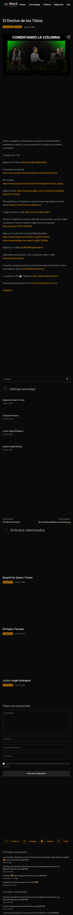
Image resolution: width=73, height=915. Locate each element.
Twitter (66, 841)
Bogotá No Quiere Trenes (14, 400)
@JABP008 (26, 247)
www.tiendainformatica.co (33, 268)
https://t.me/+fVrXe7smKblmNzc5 (25, 204)
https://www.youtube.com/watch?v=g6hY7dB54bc (25, 240)
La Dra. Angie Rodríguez (13, 431)
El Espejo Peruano (10, 415)
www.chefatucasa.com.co (45, 283)
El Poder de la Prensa (11, 522)
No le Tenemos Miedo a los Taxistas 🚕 (54, 522)
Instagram (7, 290)
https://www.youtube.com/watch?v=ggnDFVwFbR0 (26, 236)
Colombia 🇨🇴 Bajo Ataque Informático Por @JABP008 (24, 875)
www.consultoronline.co (14, 258)
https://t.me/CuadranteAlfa (37, 212)
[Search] (67, 379)
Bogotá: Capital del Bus (12, 446)
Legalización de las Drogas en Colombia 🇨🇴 (20, 882)
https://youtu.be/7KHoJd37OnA (17, 226)
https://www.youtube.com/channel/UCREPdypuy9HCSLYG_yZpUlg (33, 183)
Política (18, 27)
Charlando (8, 27)
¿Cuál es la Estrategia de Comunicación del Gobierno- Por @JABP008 (31, 913)
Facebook (15, 841)
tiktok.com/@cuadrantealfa (34, 162)
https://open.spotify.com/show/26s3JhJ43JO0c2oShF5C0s (30, 173)
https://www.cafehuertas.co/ (45, 276)
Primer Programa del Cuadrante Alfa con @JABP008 (24, 906)
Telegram (50, 841)
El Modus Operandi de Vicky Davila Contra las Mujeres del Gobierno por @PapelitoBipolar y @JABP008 (31, 867)
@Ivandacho (37, 247)
